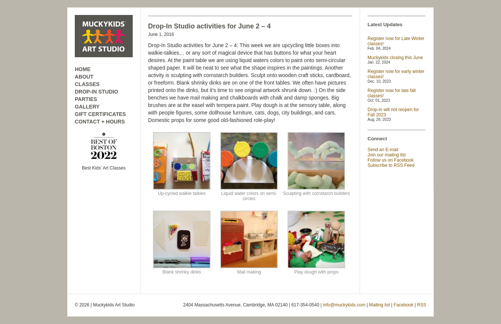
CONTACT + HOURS (100, 122)
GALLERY (87, 107)
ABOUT (84, 77)
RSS (421, 305)
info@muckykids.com (344, 305)
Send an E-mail (383, 149)
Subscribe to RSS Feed (391, 165)
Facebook (404, 305)
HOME (82, 69)
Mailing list (379, 305)
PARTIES (86, 99)
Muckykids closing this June (395, 57)
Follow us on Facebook (391, 160)
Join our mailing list (387, 155)
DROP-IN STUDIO (96, 92)
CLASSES (87, 84)
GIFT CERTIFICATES (100, 114)
